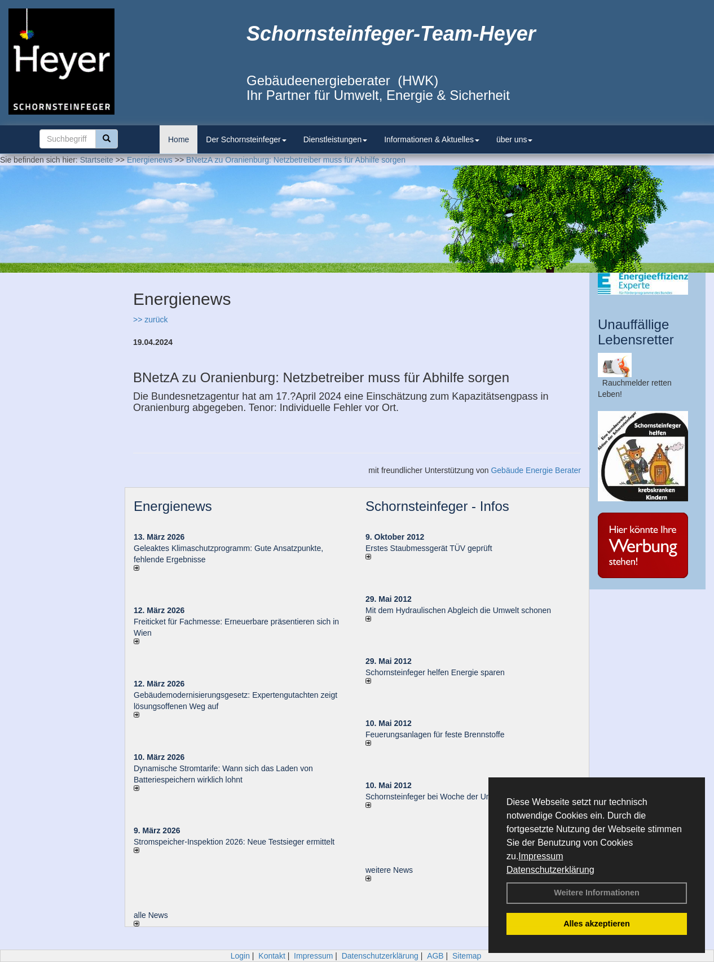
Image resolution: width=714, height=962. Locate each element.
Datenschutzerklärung (550, 869)
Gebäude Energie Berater (536, 470)
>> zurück (150, 319)
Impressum (540, 856)
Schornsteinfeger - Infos (437, 506)
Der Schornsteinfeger (246, 139)
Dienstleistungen (335, 139)
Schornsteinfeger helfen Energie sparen (435, 672)
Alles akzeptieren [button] (596, 923)
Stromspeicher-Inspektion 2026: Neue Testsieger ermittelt (234, 841)
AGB (435, 955)
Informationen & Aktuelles (431, 139)
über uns (514, 139)
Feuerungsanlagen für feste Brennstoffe (434, 734)
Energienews (173, 506)
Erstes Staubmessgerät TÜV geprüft (428, 548)
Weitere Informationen (597, 892)
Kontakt (271, 955)
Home (178, 139)
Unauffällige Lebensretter (636, 332)
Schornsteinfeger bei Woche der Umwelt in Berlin (451, 796)
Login (240, 955)
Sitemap (466, 955)
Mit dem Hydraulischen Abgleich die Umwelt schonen (458, 610)
